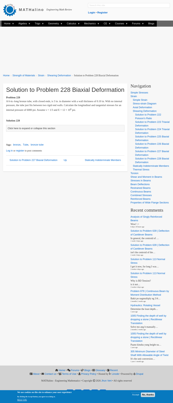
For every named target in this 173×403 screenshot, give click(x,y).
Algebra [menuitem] (23, 24)
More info (22, 400)
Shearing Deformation (59, 75)
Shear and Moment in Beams (146, 177)
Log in (9, 150)
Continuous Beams (141, 191)
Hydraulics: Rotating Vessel (145, 305)
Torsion (134, 173)
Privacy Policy (88, 374)
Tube (25, 144)
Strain (41, 75)
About (36, 374)
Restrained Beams (141, 188)
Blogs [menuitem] (151, 23)
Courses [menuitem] (120, 24)
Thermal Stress (141, 169)
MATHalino (31, 10)
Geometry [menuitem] (54, 24)
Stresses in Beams (141, 180)
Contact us (50, 374)
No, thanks (148, 394)
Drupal (139, 374)
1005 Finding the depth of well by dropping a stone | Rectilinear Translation (148, 319)
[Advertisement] (84, 49)
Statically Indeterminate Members (103, 160)
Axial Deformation (142, 107)
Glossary (100, 370)
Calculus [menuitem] (72, 24)
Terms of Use (69, 374)
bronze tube (37, 144)
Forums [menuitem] (137, 24)
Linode (115, 374)
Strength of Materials (23, 75)
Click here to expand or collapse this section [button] (31, 128)
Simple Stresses (139, 92)
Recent (114, 370)
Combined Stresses (141, 195)
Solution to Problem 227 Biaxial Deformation (33, 160)
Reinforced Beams (141, 199)
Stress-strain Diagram (145, 103)
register (20, 150)
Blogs (87, 370)
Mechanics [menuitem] (90, 24)
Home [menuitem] (7, 24)
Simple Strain (140, 100)
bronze (17, 144)
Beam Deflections (140, 184)
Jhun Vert (106, 380)
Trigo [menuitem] (38, 24)
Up (65, 160)
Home (6, 75)
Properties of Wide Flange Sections (150, 202)
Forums (75, 370)
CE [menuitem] (106, 24)
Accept (135, 394)
